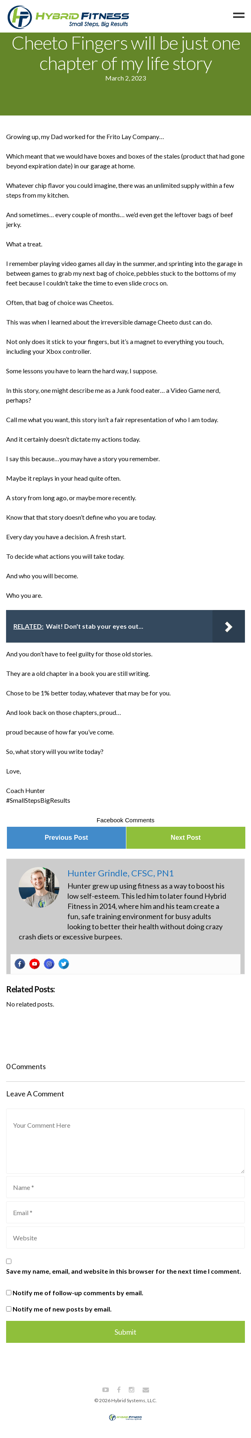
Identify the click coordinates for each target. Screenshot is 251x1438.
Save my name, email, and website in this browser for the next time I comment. (123, 1271)
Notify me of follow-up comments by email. (78, 1292)
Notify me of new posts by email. (62, 1309)
